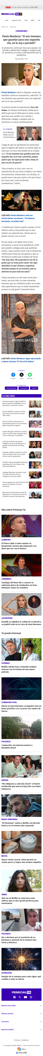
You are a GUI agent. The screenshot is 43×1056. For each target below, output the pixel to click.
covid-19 (34, 388)
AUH (39, 20)
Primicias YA (4, 27)
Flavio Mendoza (11, 388)
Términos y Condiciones (21, 1040)
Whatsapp (30, 376)
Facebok (13, 376)
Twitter (22, 376)
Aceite (6, 20)
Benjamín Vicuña (16, 20)
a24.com (34, 7)
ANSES (32, 20)
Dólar (26, 20)
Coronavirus (23, 388)
